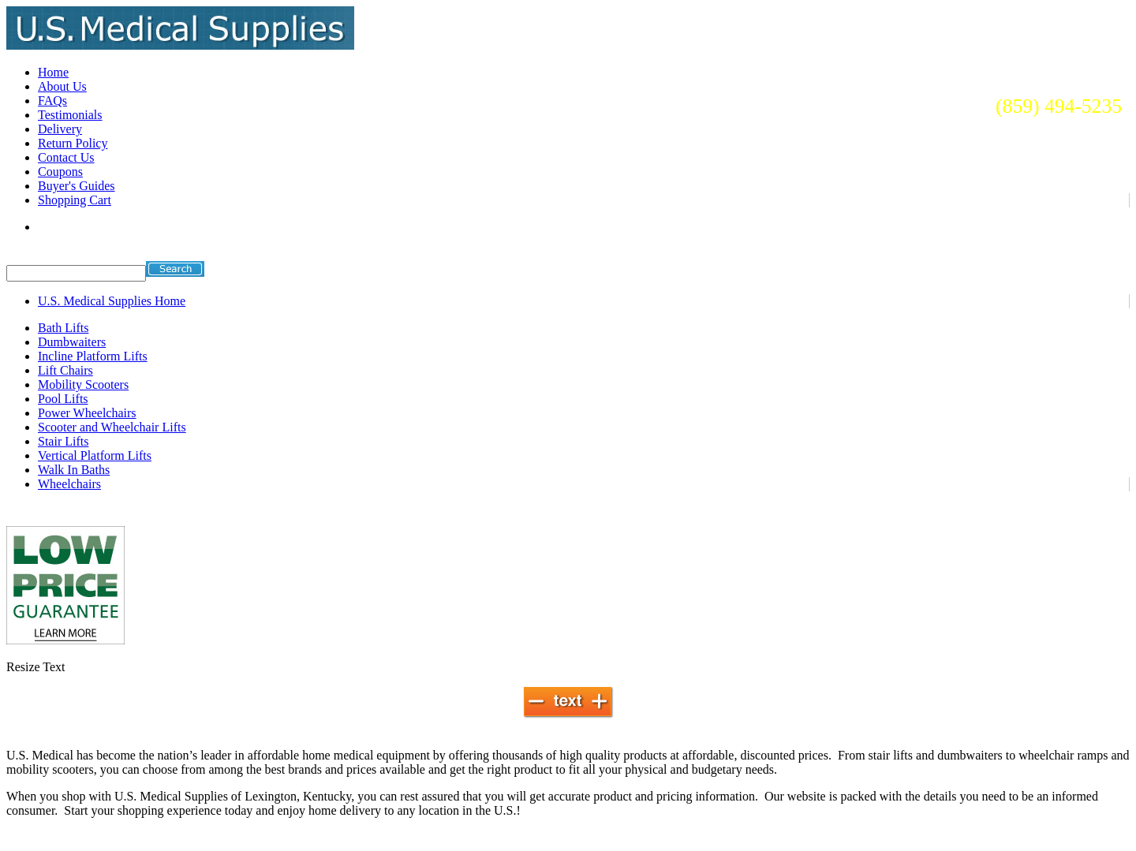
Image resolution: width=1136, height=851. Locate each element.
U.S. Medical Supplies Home (111, 301)
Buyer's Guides (76, 185)
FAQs (52, 100)
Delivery (60, 129)
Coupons (60, 171)
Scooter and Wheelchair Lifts (112, 427)
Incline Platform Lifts (93, 356)
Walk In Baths (74, 469)
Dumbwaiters (72, 342)
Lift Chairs (65, 370)
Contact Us (66, 157)
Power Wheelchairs (87, 413)
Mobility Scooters (83, 384)
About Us (62, 86)
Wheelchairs (69, 484)
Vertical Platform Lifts (94, 455)
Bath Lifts (63, 327)
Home (53, 72)
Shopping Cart (74, 200)
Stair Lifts (63, 441)
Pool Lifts (63, 398)
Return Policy (72, 143)
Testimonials (70, 114)
